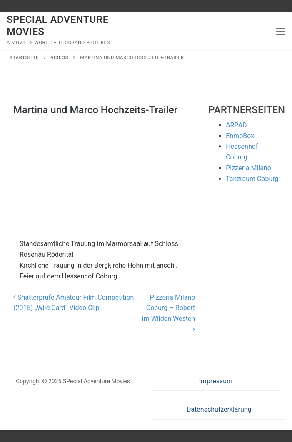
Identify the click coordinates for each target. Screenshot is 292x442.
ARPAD (236, 125)
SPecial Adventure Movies (58, 25)
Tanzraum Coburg (252, 179)
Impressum (216, 381)
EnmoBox (240, 136)
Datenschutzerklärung (219, 409)
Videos (59, 57)
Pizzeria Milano (248, 168)
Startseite (24, 57)
